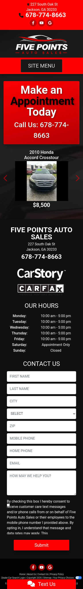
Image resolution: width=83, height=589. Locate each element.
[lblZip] (41, 426)
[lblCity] (41, 401)
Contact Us (43, 574)
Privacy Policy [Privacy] (57, 574)
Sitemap (47, 578)
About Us (31, 574)
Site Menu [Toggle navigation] (41, 66)
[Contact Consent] (8, 505)
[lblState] (41, 413)
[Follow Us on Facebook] (33, 23)
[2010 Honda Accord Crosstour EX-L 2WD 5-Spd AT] (41, 181)
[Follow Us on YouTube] (41, 23)
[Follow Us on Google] (49, 23)
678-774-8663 (45, 15)
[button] (6, 178)
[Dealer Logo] (41, 43)
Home (22, 574)
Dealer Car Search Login (13, 578)
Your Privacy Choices (67, 578)
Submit (41, 545)
